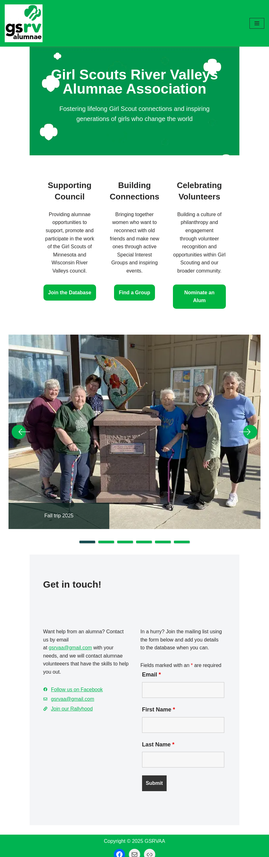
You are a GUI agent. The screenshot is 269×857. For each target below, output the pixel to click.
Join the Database (50, 281)
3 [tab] (125, 524)
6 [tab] (182, 524)
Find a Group (134, 273)
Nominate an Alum (219, 281)
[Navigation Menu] (256, 23)
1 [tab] (87, 524)
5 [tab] (163, 524)
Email (153, 667)
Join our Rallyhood (44, 684)
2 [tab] (106, 524)
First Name (160, 702)
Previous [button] (21, 414)
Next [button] (247, 414)
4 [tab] (144, 524)
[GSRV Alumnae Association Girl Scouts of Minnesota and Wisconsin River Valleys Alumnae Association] (24, 23)
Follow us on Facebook (49, 665)
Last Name (160, 736)
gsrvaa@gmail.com (42, 632)
